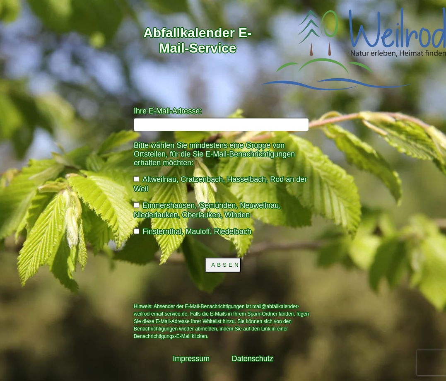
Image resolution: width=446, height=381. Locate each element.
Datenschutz (252, 358)
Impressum (191, 358)
